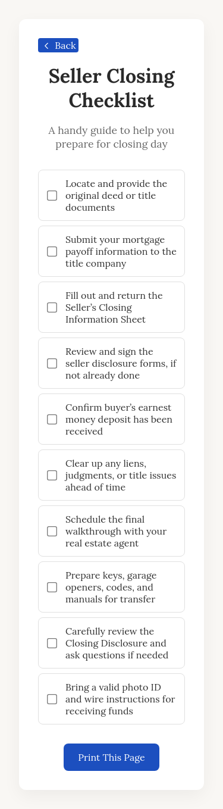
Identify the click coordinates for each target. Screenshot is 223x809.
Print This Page (111, 757)
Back (57, 45)
